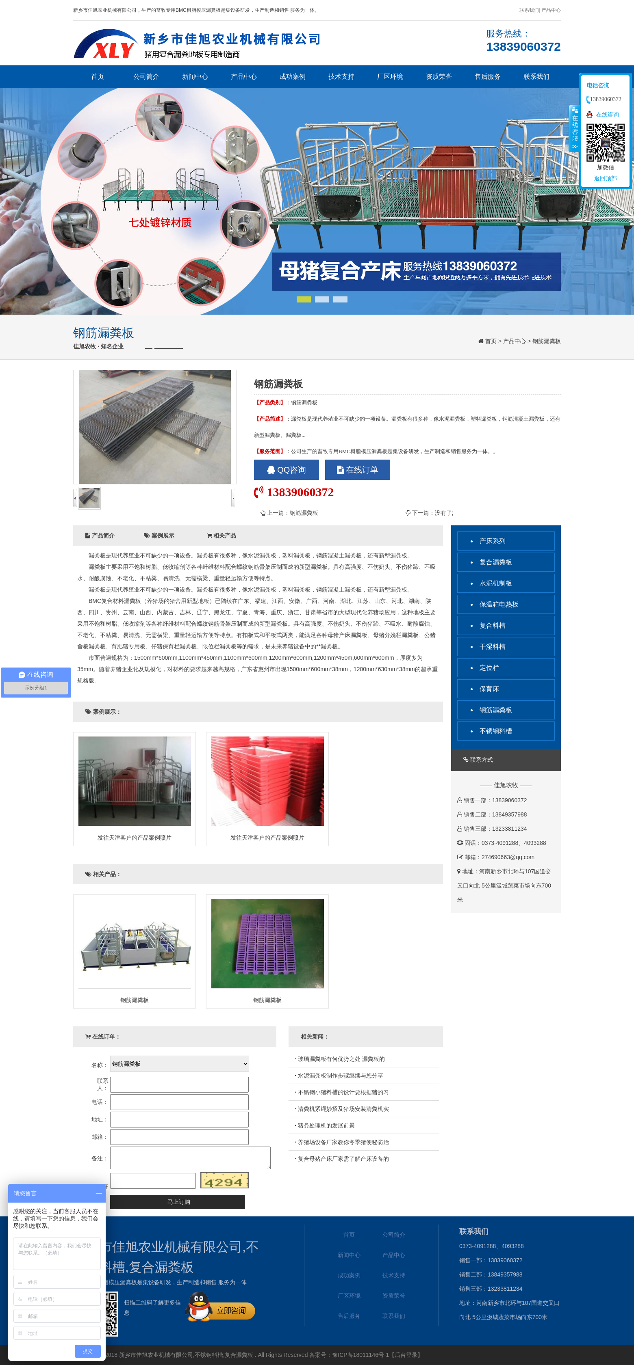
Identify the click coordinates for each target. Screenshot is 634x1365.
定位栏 (489, 667)
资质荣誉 (439, 76)
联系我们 (529, 10)
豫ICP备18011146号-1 (360, 1355)
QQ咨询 (286, 469)
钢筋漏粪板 (546, 341)
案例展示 (159, 535)
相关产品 (222, 535)
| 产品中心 (550, 10)
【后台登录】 (406, 1355)
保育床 (489, 688)
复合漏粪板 (496, 562)
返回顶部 (605, 178)
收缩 (574, 128)
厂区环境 (390, 76)
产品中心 (244, 76)
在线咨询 (607, 114)
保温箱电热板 (499, 604)
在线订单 (358, 469)
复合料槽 (493, 625)
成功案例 (293, 76)
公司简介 (146, 76)
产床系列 (493, 541)
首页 (97, 76)
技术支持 (341, 76)
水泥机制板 (496, 583)
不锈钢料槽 (496, 731)
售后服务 (488, 76)
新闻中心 (195, 76)
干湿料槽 (493, 646)
